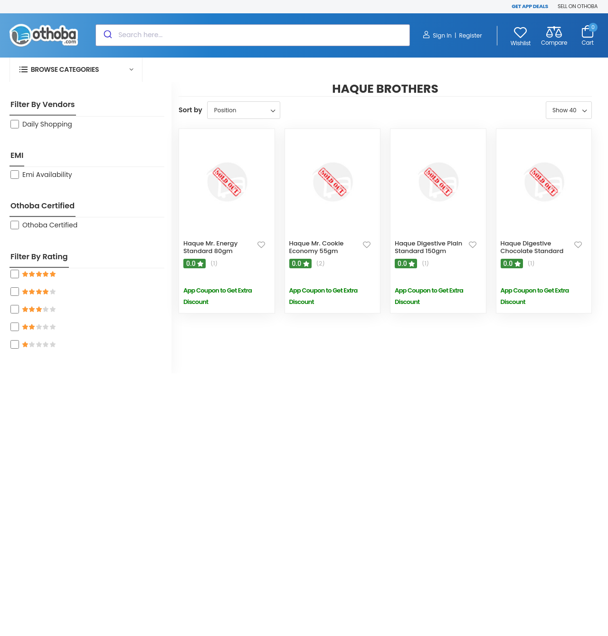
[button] (76, 70)
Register (470, 35)
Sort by (190, 110)
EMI (16, 155)
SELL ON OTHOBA (578, 6)
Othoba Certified (42, 205)
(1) (214, 263)
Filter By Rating (39, 256)
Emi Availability (47, 174)
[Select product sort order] (243, 110)
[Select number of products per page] (569, 110)
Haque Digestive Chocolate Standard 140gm (532, 251)
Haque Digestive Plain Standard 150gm (428, 247)
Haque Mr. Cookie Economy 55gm (316, 247)
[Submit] (107, 35)
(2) (320, 263)
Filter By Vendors (42, 104)
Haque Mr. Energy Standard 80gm (210, 247)
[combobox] (252, 35)
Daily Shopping (47, 124)
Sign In (437, 35)
